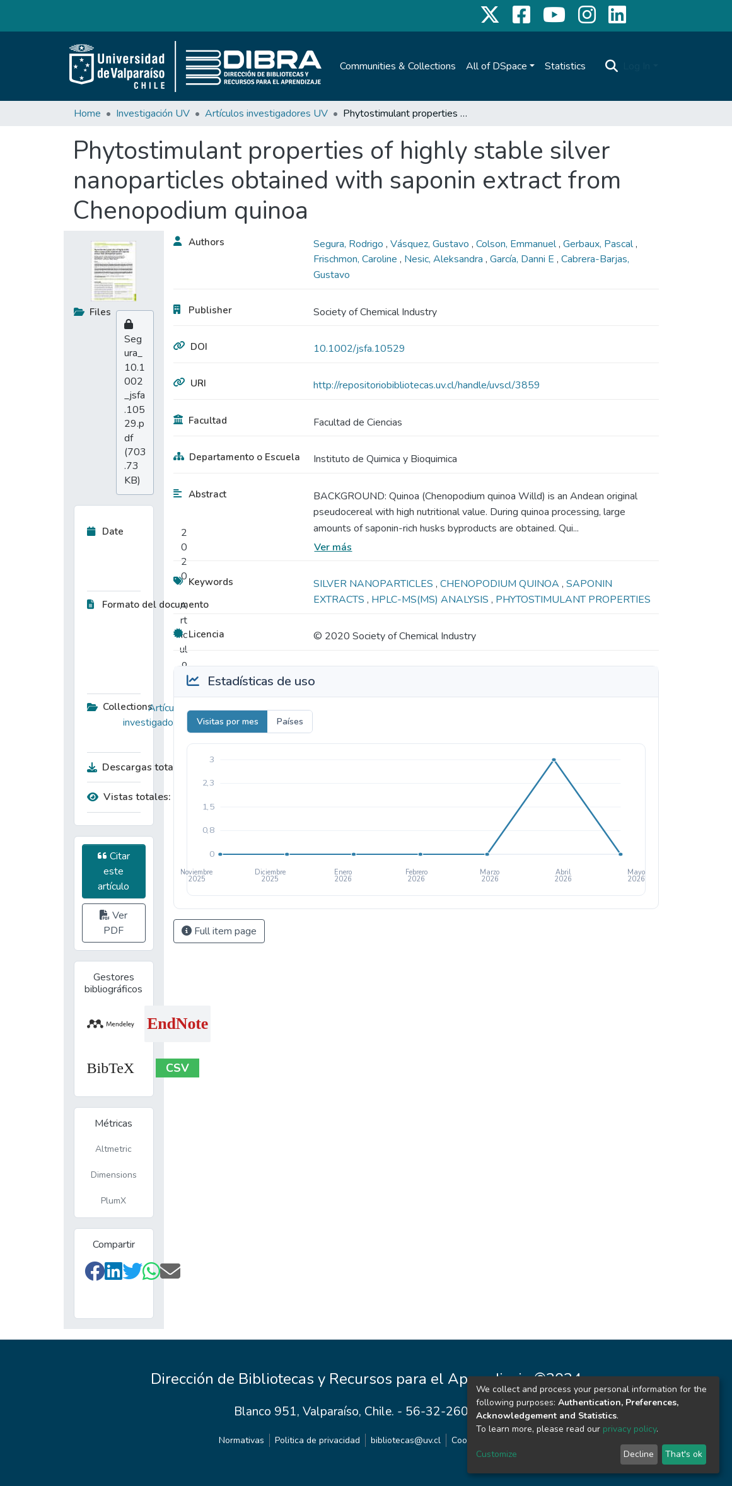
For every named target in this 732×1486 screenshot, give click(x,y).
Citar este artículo (114, 871)
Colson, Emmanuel (517, 244)
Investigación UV (153, 113)
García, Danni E (523, 259)
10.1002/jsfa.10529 (359, 349)
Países (290, 722)
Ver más (333, 547)
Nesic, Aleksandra (444, 259)
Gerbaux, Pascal (599, 244)
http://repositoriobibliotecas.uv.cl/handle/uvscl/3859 (426, 385)
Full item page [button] (219, 931)
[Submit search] (611, 66)
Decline (639, 1454)
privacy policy (629, 1429)
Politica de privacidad (317, 1440)
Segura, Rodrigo (349, 244)
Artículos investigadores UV (266, 113)
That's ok (683, 1454)
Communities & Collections (398, 66)
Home (87, 113)
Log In (636, 66)
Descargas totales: (134, 767)
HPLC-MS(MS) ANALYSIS (431, 600)
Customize (496, 1454)
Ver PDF (113, 922)
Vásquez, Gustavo (431, 244)
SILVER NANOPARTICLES (374, 584)
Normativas (241, 1440)
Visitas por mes (228, 722)
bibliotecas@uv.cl (406, 1440)
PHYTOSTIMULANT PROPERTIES (573, 600)
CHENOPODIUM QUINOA (501, 584)
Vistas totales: (129, 797)
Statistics (565, 66)
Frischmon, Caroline (356, 259)
